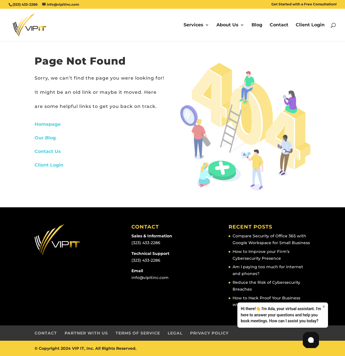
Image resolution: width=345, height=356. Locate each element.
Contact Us (48, 151)
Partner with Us (86, 333)
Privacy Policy (209, 333)
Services (193, 25)
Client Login (310, 25)
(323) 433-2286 (145, 242)
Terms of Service (138, 333)
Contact (279, 25)
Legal (175, 333)
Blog (257, 25)
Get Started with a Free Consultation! (304, 4)
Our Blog (45, 137)
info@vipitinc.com (150, 277)
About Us (227, 25)
